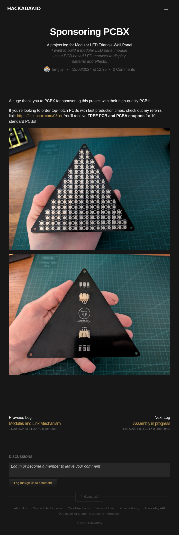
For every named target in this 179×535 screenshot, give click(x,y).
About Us (20, 508)
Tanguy (54, 69)
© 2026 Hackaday (89, 523)
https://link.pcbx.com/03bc (39, 116)
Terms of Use (104, 508)
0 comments (47, 429)
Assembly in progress (151, 423)
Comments (124, 69)
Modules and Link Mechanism (35, 423)
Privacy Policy (129, 508)
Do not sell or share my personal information (89, 513)
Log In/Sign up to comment (33, 483)
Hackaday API (155, 508)
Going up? (89, 496)
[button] (166, 8)
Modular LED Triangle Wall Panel (103, 45)
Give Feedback (78, 508)
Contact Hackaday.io (47, 508)
